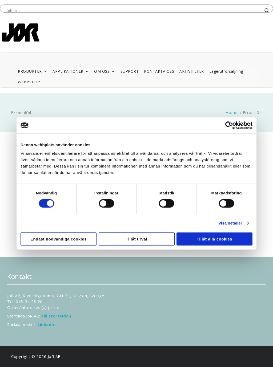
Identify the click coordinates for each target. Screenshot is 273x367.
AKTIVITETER (191, 71)
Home (232, 112)
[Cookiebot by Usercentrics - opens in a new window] (229, 125)
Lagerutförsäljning (226, 71)
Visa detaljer (230, 223)
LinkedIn (46, 324)
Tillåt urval (136, 238)
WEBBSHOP (29, 81)
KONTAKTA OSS (159, 71)
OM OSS (104, 71)
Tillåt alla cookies (214, 238)
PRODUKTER (32, 71)
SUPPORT (130, 71)
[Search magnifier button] (267, 10)
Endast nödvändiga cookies (58, 238)
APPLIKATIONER (71, 71)
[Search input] (134, 10)
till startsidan (56, 316)
